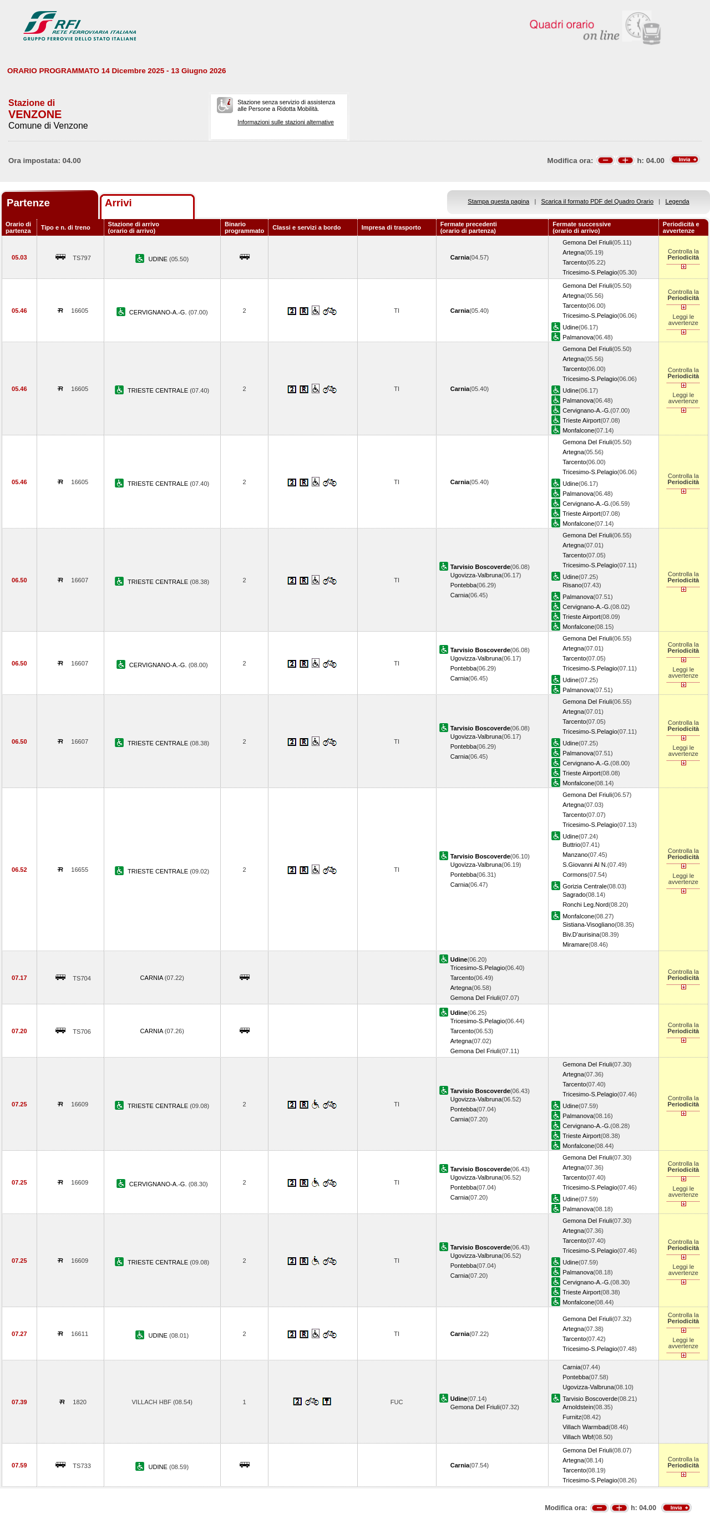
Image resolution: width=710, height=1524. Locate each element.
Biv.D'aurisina (581, 934)
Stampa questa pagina (498, 201)
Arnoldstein (577, 1407)
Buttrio (571, 844)
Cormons (574, 874)
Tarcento (574, 262)
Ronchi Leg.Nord (585, 904)
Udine (570, 327)
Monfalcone (578, 430)
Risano (571, 585)
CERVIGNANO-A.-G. (159, 312)
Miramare (575, 944)
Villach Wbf (577, 1437)
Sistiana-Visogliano (588, 924)
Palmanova (577, 337)
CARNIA (152, 977)
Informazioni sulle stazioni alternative (285, 122)
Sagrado (574, 894)
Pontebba (463, 585)
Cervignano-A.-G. (586, 410)
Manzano (575, 854)
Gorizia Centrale (584, 886)
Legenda (677, 201)
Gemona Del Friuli (587, 242)
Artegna (573, 252)
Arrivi (118, 203)
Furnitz (571, 1417)
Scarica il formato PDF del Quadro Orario (597, 201)
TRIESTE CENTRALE (159, 390)
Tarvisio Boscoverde (589, 1398)
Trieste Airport (581, 420)
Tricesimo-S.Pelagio (589, 272)
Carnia (459, 595)
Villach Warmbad (585, 1427)
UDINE (158, 259)
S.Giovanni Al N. (584, 864)
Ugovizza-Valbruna (476, 575)
